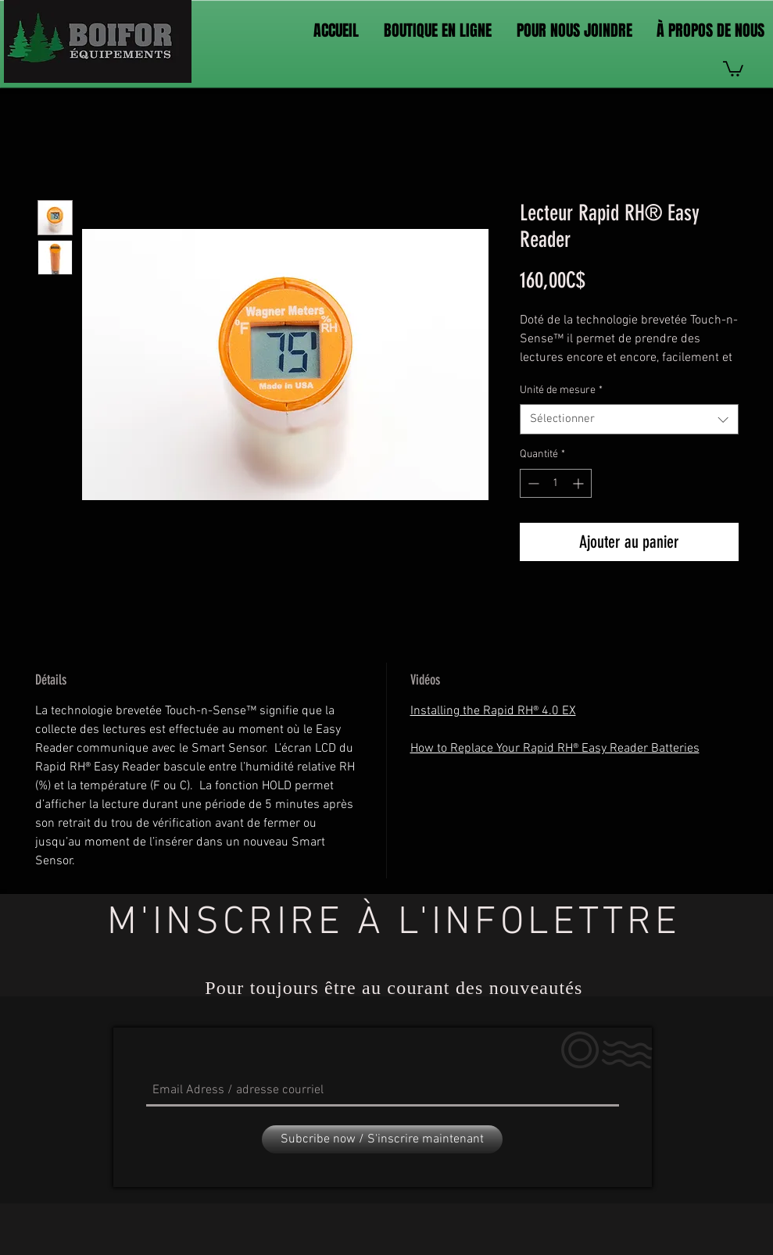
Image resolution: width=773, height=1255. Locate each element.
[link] (733, 68)
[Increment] (579, 483)
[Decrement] (532, 483)
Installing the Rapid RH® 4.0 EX (493, 711)
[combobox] (629, 419)
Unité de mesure (561, 390)
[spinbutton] (556, 483)
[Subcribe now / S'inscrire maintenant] (382, 1139)
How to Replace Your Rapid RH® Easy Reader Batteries (555, 748)
